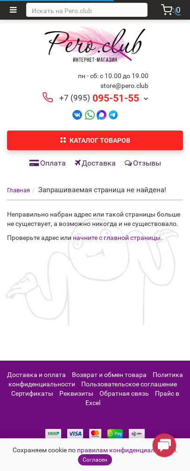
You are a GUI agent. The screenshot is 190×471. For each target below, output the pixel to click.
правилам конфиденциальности (126, 450)
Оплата (47, 163)
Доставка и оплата (36, 374)
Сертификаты (32, 393)
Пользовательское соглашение (129, 384)
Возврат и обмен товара (109, 374)
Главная (18, 190)
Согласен (95, 460)
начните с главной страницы (117, 237)
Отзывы (143, 163)
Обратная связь (124, 393)
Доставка (95, 163)
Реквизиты (76, 393)
